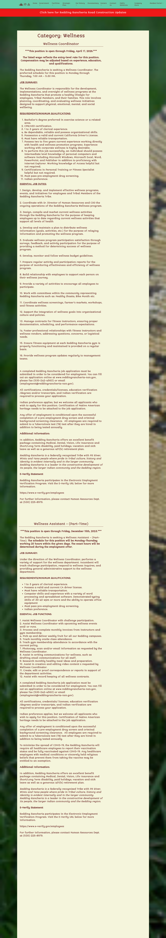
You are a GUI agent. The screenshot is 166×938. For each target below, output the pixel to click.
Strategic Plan (66, 4)
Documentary (93, 3)
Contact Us (113, 4)
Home (35, 3)
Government (44, 3)
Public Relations (124, 4)
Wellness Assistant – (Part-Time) (61, 524)
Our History (80, 3)
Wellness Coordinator (61, 44)
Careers (103, 3)
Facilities (55, 3)
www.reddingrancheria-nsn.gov (76, 377)
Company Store (138, 4)
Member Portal (156, 3)
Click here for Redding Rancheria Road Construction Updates (83, 12)
